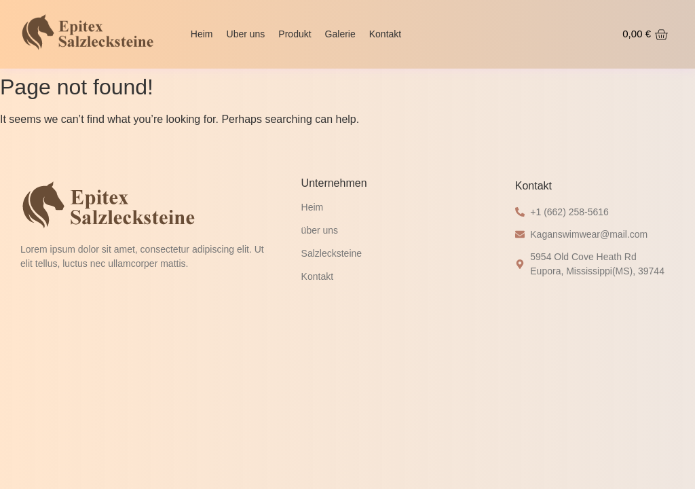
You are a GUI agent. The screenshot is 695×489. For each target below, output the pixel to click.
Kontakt (385, 34)
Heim (202, 34)
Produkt (294, 34)
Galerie (340, 34)
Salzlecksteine (331, 253)
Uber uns (246, 34)
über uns (319, 230)
